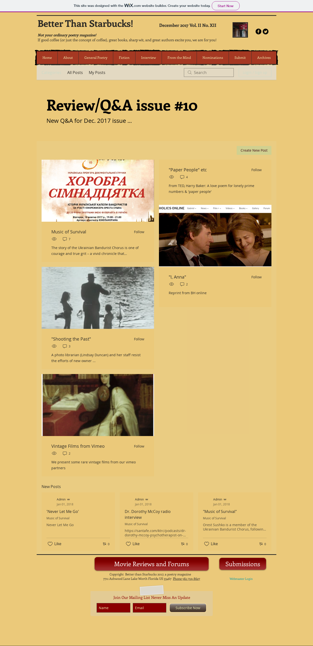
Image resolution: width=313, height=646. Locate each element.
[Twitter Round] (265, 31)
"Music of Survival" (220, 511)
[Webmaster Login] (241, 578)
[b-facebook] (258, 31)
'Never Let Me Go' (62, 511)
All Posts (75, 72)
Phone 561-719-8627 (186, 578)
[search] (209, 72)
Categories (51, 72)
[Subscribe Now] (188, 608)
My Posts (97, 72)
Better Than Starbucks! (85, 23)
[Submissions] (242, 564)
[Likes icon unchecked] (50, 544)
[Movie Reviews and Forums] (152, 564)
